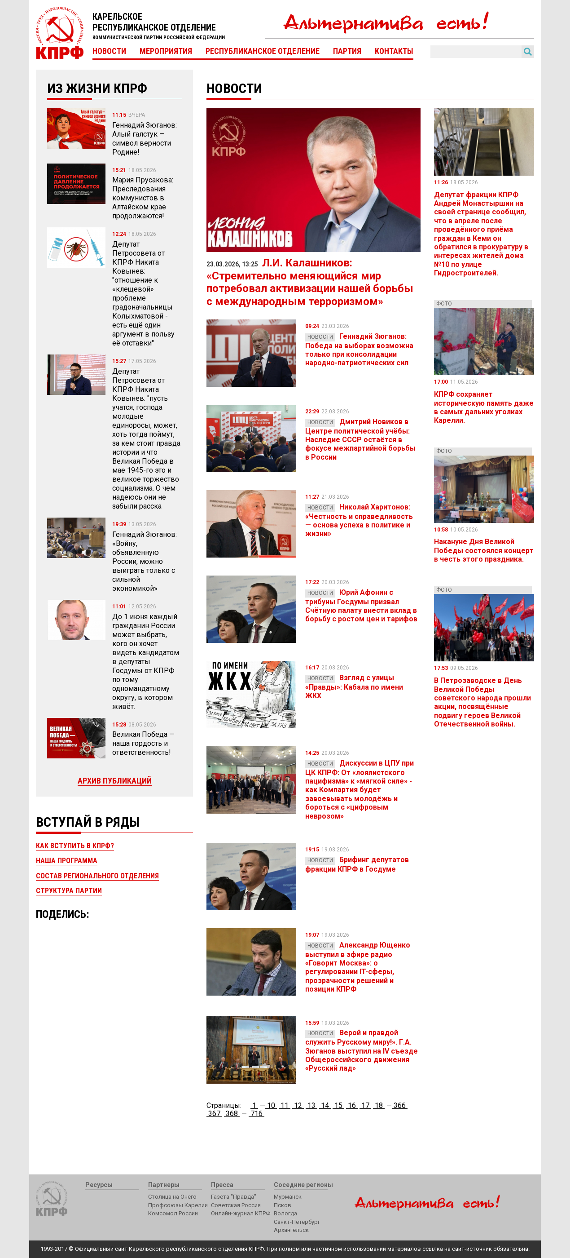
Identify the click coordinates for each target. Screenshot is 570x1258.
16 (352, 1105)
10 (271, 1105)
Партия (347, 51)
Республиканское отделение (263, 51)
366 (400, 1105)
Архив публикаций (115, 780)
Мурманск (288, 1196)
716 (256, 1113)
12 (298, 1105)
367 (214, 1113)
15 (338, 1105)
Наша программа (66, 860)
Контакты (394, 51)
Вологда (285, 1213)
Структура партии (69, 890)
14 (325, 1105)
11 (284, 1105)
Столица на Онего (172, 1196)
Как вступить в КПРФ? (75, 846)
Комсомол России (173, 1213)
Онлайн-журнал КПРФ (240, 1213)
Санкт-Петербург (297, 1221)
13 (311, 1105)
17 (365, 1105)
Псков (282, 1205)
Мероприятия (166, 51)
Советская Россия (236, 1205)
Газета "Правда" (233, 1196)
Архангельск (291, 1230)
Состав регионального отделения (97, 876)
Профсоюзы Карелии (178, 1205)
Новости (109, 51)
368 (232, 1113)
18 (379, 1105)
